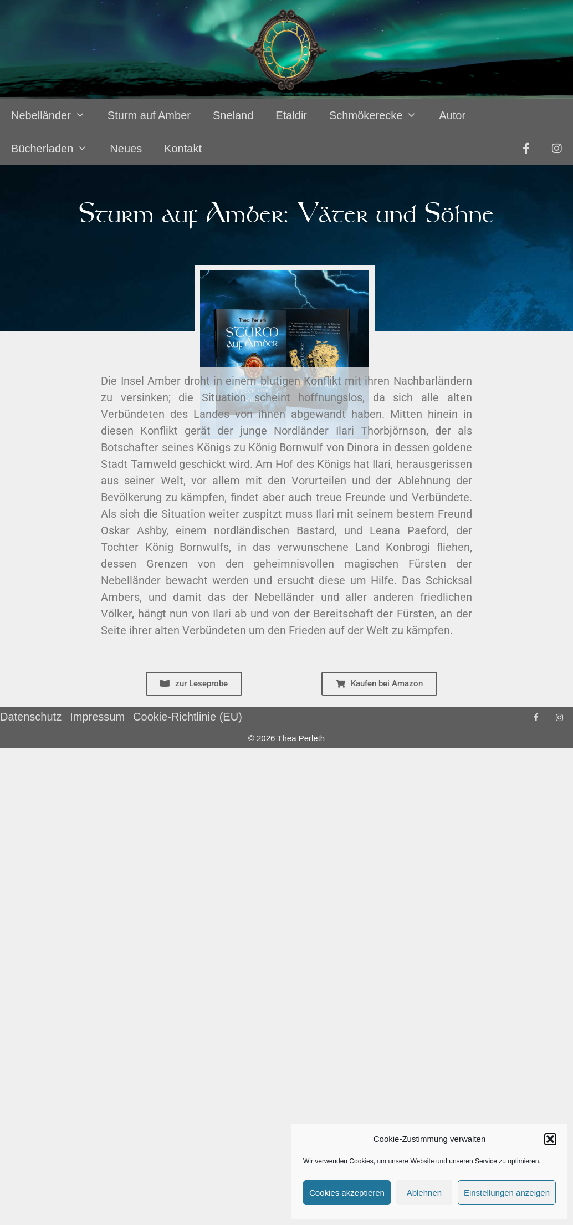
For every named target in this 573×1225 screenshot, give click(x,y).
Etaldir (291, 115)
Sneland (233, 115)
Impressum (97, 717)
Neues (126, 148)
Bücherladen (55, 148)
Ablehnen (424, 1192)
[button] (550, 1139)
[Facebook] (535, 718)
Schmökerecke (378, 115)
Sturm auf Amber (149, 115)
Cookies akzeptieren (347, 1192)
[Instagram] (559, 718)
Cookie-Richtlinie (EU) (187, 717)
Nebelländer (53, 115)
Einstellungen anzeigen (507, 1192)
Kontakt (183, 148)
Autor (452, 115)
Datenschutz (31, 717)
